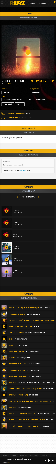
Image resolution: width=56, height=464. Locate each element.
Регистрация (42, 3)
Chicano (12, 358)
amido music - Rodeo (17, 351)
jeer (37, 326)
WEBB (15, 271)
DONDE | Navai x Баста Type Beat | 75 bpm (25, 389)
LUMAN (15, 222)
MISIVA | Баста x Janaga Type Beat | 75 (24, 308)
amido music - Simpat (17, 314)
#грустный (40, 100)
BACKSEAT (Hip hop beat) (18, 395)
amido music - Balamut (18, 376)
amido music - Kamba (17, 370)
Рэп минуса (6, 456)
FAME (15, 234)
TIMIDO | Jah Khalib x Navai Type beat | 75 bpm (27, 420)
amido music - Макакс (17, 364)
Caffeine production (36, 333)
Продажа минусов (34, 456)
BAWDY (25, 345)
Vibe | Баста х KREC (16, 333)
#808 (29, 100)
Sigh (10, 339)
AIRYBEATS (47, 308)
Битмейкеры (23, 456)
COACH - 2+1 (13, 345)
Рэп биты (44, 456)
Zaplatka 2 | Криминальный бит (22, 414)
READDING (16, 210)
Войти (32, 3)
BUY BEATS (14, 456)
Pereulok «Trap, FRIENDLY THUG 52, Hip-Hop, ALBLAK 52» (30, 401)
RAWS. (15, 259)
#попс (19, 104)
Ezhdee (35, 395)
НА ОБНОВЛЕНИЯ (16, 117)
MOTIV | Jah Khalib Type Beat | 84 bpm (23, 426)
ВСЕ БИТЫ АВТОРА (28, 197)
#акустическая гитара (13, 100)
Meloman (13, 407)
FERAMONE (8, 84)
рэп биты (29, 14)
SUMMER (16, 247)
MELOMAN (13, 382)
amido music (35, 314)
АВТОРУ (17, 113)
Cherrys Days (22, 339)
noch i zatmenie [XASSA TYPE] (20, 326)
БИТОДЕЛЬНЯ (25, 358)
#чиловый (8, 104)
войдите (23, 170)
